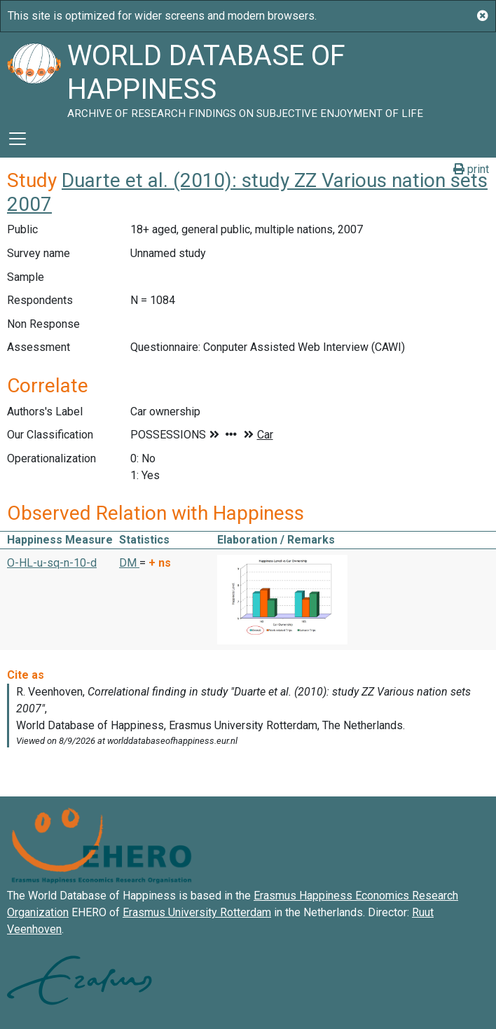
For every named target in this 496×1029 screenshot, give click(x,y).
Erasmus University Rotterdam (197, 912)
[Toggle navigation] (17, 138)
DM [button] (129, 562)
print (471, 169)
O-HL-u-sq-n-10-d (52, 562)
